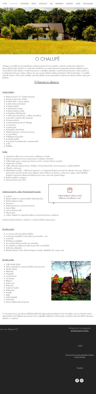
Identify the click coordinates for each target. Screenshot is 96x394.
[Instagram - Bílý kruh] (82, 380)
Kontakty (80, 368)
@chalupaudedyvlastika (80, 330)
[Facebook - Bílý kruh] (77, 380)
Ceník (80, 345)
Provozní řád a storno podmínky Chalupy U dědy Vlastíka (80, 356)
